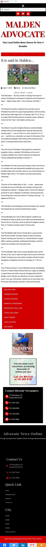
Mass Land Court (10, 532)
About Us (8, 498)
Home (7, 490)
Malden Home (10, 290)
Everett (7, 516)
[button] (23, 5)
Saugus (7, 528)
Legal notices (10, 322)
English (5, 1)
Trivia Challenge (11, 313)
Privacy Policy (27, 539)
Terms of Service (37, 539)
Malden (23, 24)
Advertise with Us (10, 494)
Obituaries (8, 327)
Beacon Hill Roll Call (13, 308)
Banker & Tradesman (13, 303)
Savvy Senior (9, 317)
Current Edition (11, 294)
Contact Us (8, 502)
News (18, 88)
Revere (7, 524)
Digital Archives (11, 299)
